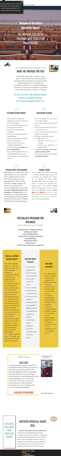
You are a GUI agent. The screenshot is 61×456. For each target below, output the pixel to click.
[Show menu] (3, 1)
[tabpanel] (14, 2)
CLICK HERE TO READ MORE (23, 392)
